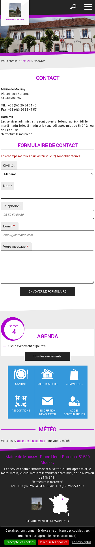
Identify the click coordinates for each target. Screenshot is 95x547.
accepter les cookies (31, 441)
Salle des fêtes (47, 384)
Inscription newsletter (47, 412)
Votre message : (16, 246)
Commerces (74, 384)
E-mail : (9, 226)
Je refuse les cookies (53, 542)
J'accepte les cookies (20, 542)
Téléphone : (12, 206)
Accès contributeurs (74, 412)
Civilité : (9, 165)
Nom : (7, 185)
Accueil (25, 61)
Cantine (20, 384)
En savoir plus (81, 542)
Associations (21, 410)
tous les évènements (47, 356)
